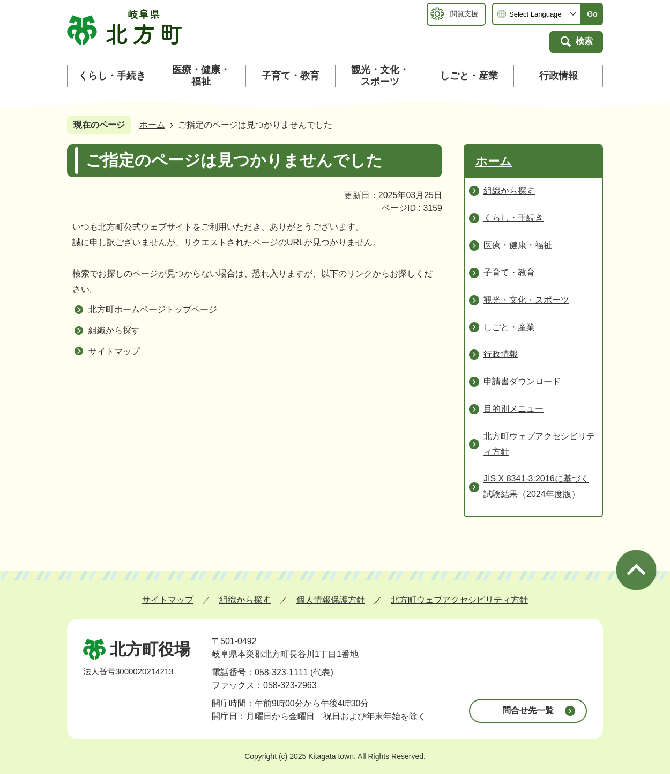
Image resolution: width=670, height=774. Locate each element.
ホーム (152, 124)
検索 (584, 41)
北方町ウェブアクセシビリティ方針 (459, 599)
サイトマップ (114, 351)
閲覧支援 (464, 14)
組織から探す (114, 330)
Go (592, 14)
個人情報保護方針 (330, 599)
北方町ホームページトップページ (152, 309)
